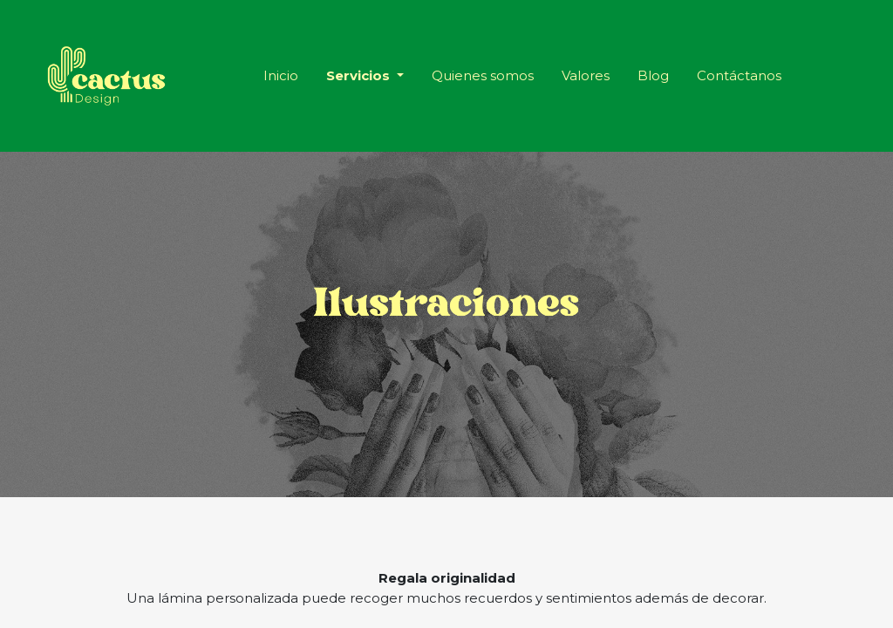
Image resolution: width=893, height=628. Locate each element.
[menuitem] (280, 76)
